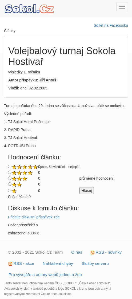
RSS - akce (21, 263)
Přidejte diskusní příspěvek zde (34, 217)
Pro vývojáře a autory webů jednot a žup (45, 274)
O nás (76, 252)
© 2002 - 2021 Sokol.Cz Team (35, 252)
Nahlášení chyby (58, 263)
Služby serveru (95, 263)
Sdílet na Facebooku (111, 25)
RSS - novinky (106, 252)
